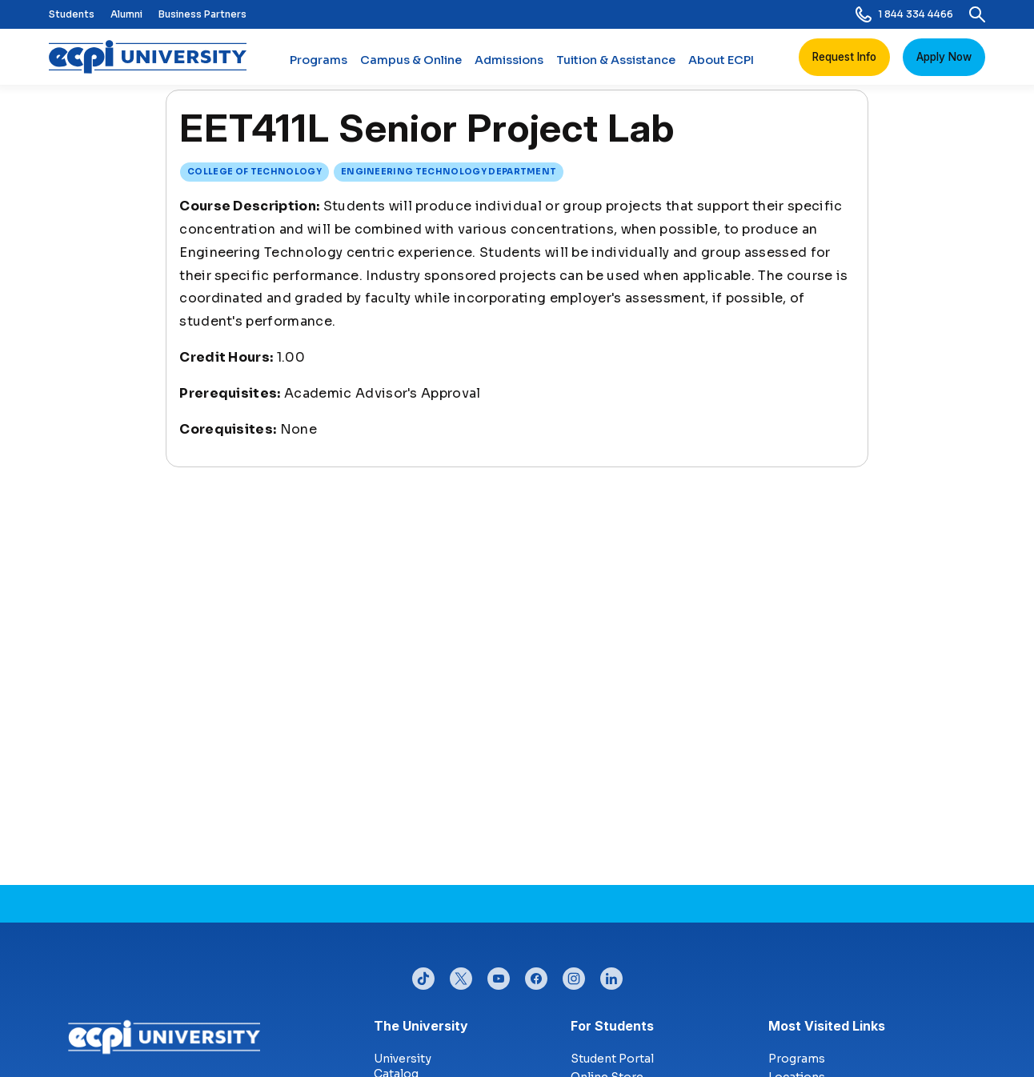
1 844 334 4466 (904, 14)
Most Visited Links (826, 1026)
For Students (612, 1026)
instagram (574, 974)
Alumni (126, 14)
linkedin (611, 974)
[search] (977, 14)
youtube (498, 974)
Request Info (844, 56)
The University (421, 1026)
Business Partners (202, 14)
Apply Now (944, 56)
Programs (318, 66)
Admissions (509, 66)
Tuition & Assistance (615, 66)
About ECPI (721, 66)
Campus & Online (411, 66)
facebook (536, 974)
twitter (461, 974)
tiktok (423, 974)
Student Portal (612, 1058)
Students (71, 14)
